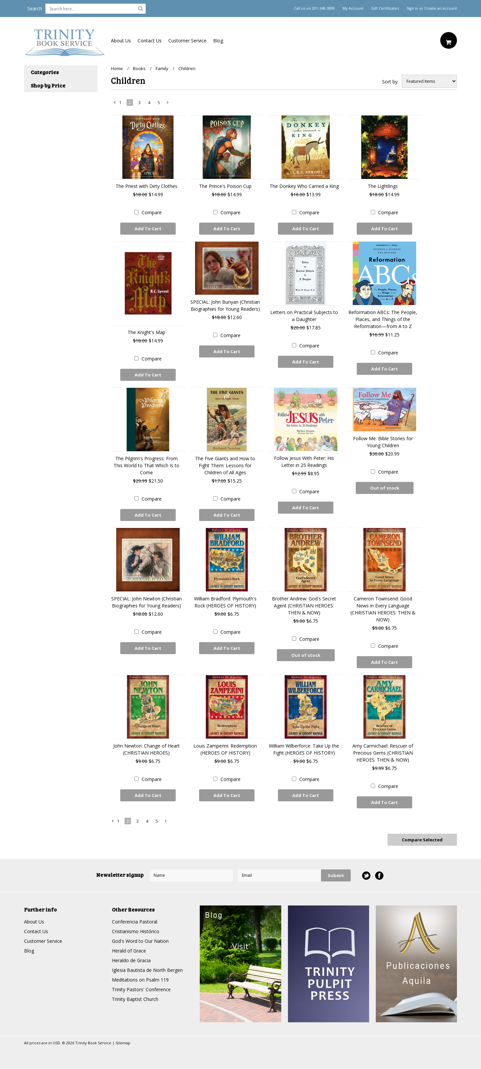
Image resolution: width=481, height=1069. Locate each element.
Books (139, 68)
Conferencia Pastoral (134, 921)
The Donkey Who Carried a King (304, 186)
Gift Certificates (385, 8)
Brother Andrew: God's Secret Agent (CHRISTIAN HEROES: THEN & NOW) (304, 605)
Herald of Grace (129, 951)
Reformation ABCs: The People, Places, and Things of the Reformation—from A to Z (382, 319)
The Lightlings (383, 186)
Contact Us (150, 40)
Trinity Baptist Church (135, 999)
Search (34, 8)
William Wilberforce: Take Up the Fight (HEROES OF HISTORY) (304, 749)
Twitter (366, 875)
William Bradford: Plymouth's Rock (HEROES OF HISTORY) (225, 602)
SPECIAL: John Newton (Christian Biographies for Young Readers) (146, 602)
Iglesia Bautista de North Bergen (147, 970)
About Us (121, 40)
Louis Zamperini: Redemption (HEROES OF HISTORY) (225, 749)
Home (117, 68)
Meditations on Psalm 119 (140, 980)
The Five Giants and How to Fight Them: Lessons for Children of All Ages (225, 465)
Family (162, 68)
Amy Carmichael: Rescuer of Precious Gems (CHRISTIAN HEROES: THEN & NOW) (382, 753)
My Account (352, 8)
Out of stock (384, 488)
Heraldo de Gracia (131, 960)
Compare (152, 212)
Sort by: (390, 81)
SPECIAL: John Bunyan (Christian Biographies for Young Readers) (225, 305)
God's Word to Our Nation (140, 941)
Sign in (412, 8)
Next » (168, 103)
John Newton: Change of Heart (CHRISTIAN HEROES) (146, 749)
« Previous (115, 103)
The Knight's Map (146, 332)
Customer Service (187, 40)
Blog (218, 40)
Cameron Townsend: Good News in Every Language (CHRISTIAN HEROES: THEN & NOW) (383, 609)
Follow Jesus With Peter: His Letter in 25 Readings (304, 461)
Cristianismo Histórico (135, 931)
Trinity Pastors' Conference (141, 989)
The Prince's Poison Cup (225, 186)
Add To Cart (148, 229)
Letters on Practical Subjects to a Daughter (304, 315)
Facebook (379, 875)
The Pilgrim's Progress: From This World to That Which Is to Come (146, 465)
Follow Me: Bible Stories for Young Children (383, 442)
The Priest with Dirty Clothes (146, 186)
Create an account (440, 8)
